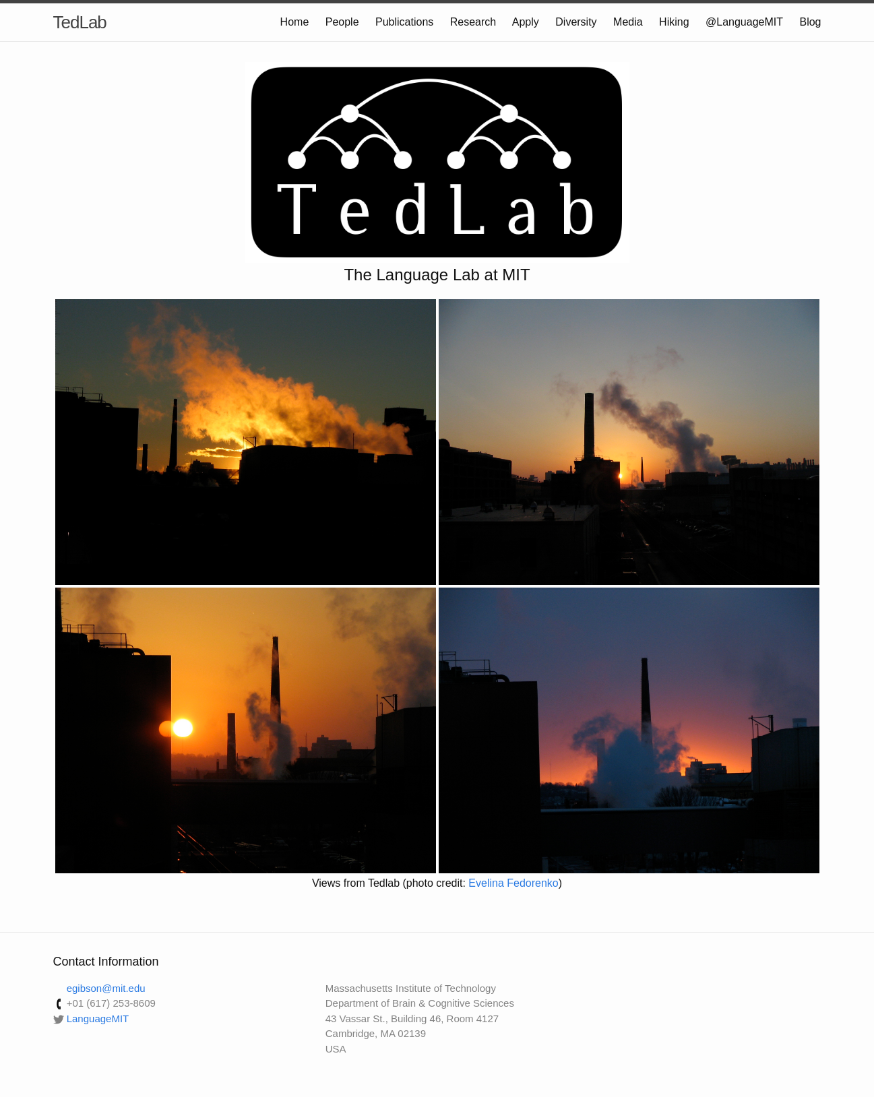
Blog (810, 22)
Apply (525, 22)
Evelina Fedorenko (513, 883)
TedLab (79, 22)
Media (628, 22)
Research (473, 22)
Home (294, 22)
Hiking (674, 22)
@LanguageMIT (744, 22)
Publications (404, 22)
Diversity (575, 22)
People (342, 22)
